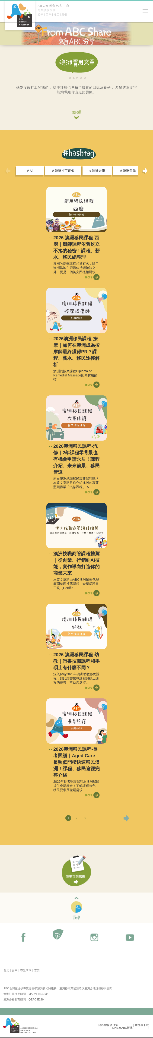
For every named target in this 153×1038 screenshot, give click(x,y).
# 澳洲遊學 (97, 171)
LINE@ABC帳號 (122, 1027)
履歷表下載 (142, 1025)
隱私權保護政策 (108, 1025)
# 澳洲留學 (128, 171)
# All (30, 171)
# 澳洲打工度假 (63, 171)
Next (145, 170)
